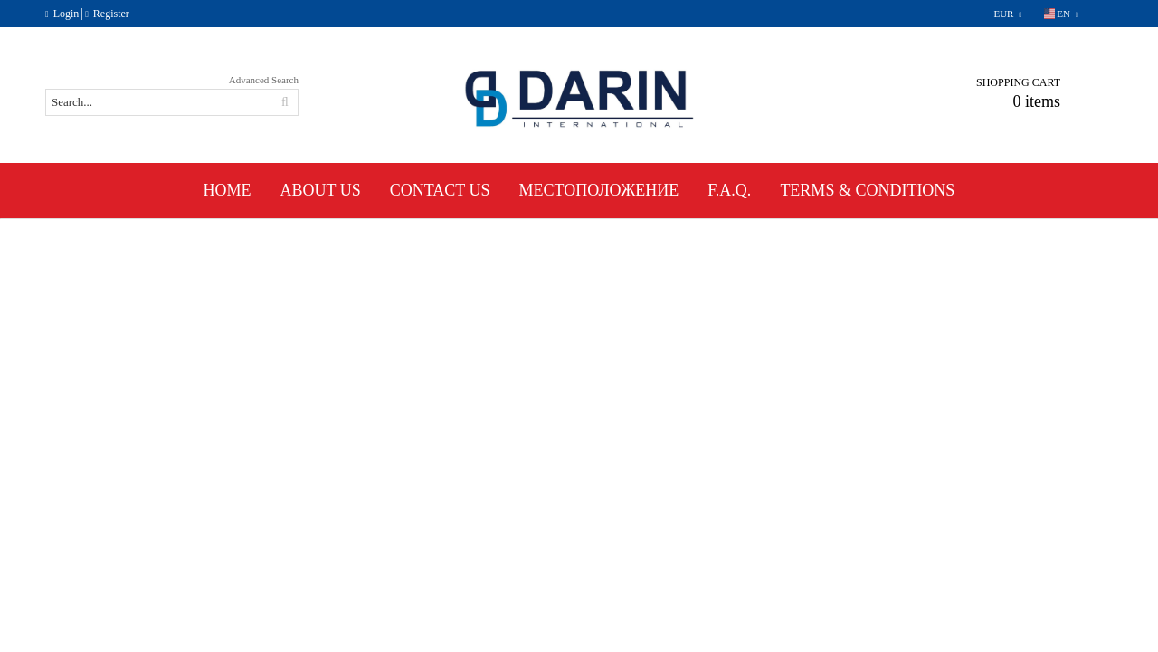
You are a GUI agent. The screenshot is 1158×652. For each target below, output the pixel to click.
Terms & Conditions (867, 190)
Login (66, 13)
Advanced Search (264, 79)
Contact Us (440, 190)
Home (228, 190)
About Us (320, 190)
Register (111, 13)
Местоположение (599, 190)
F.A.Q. (729, 190)
